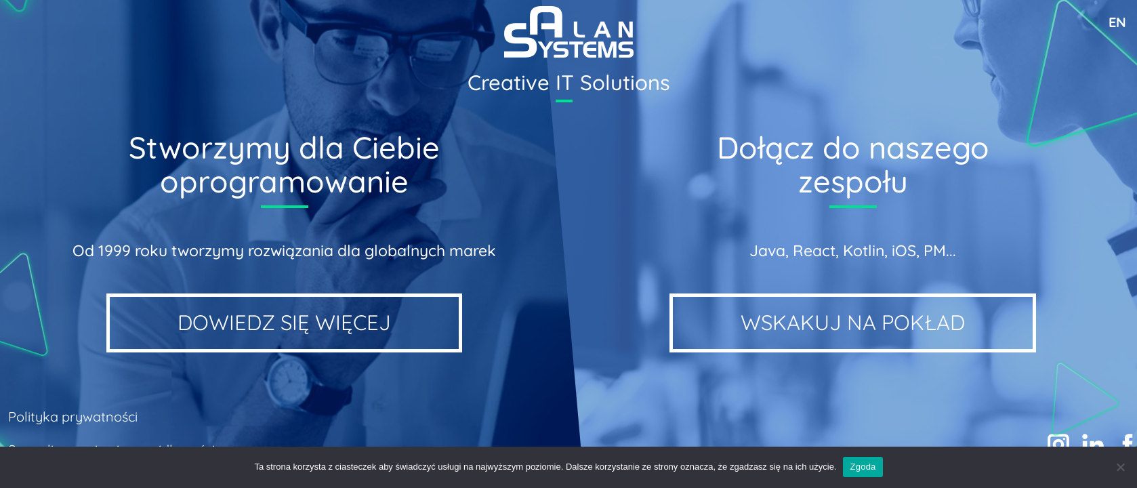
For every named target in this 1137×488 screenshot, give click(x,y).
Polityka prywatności (73, 416)
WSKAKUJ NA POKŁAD (853, 322)
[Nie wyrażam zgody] (1120, 467)
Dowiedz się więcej (284, 322)
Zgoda (862, 467)
